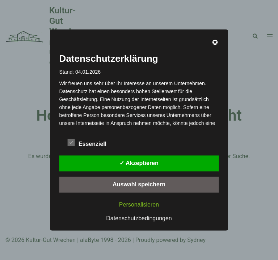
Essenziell (87, 143)
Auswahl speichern (139, 184)
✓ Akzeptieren (139, 163)
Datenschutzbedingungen (139, 218)
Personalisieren (139, 205)
